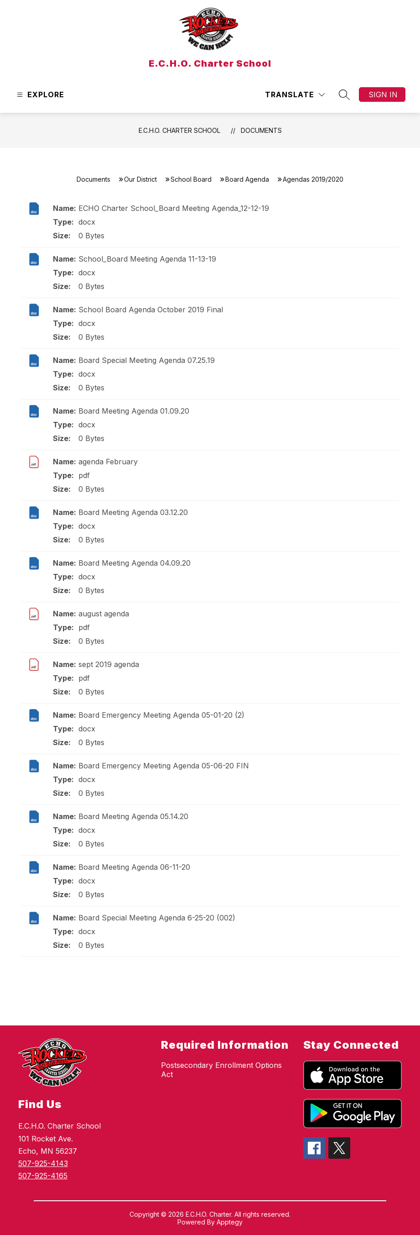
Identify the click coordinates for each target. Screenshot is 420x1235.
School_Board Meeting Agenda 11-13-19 (147, 258)
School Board (191, 179)
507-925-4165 (42, 1175)
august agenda (103, 613)
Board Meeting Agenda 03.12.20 (133, 512)
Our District (140, 179)
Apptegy (230, 1222)
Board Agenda (247, 179)
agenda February (108, 461)
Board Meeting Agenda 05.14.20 (133, 816)
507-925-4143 (43, 1163)
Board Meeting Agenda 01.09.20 (133, 410)
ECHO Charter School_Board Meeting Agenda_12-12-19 (173, 208)
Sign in (383, 94)
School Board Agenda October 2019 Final (150, 309)
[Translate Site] (295, 94)
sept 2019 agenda (108, 664)
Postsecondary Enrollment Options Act (221, 1070)
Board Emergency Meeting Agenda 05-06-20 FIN (163, 765)
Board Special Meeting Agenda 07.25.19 (146, 360)
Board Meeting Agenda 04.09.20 (134, 563)
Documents (261, 130)
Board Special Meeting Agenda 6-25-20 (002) (156, 917)
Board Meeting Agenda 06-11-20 (134, 867)
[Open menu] (39, 94)
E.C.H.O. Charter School (179, 130)
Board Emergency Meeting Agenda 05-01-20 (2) (161, 715)
